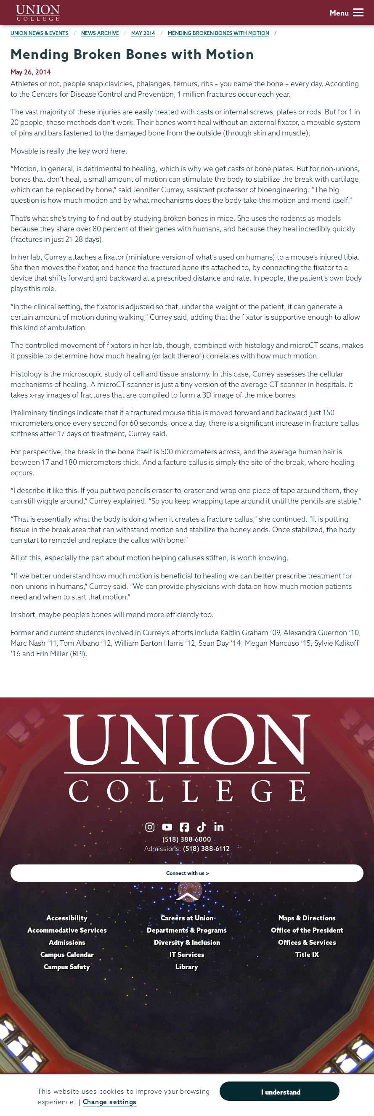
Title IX (307, 954)
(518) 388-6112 (206, 849)
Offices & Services (307, 942)
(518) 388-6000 (186, 839)
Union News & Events (40, 33)
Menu (346, 12)
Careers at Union (187, 918)
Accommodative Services (67, 930)
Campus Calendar (67, 954)
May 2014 (143, 33)
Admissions (67, 942)
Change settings (110, 1102)
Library (186, 966)
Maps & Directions (307, 918)
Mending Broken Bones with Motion (218, 33)
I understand (280, 1092)
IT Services (187, 954)
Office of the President (307, 930)
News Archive (100, 33)
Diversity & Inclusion (187, 942)
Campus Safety (67, 966)
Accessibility (67, 918)
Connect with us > (188, 873)
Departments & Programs (187, 930)
